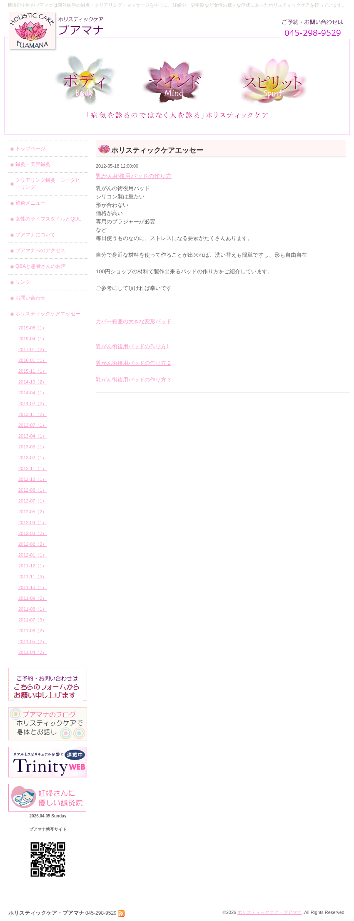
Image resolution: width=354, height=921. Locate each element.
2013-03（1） (32, 446)
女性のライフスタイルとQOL (48, 219)
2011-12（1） (32, 565)
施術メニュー (30, 203)
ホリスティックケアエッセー (47, 314)
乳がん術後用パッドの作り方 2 (133, 363)
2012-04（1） (32, 522)
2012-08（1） (32, 490)
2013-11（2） (32, 414)
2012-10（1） (32, 479)
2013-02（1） (32, 457)
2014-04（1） (32, 392)
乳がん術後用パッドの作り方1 (132, 346)
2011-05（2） (32, 641)
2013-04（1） (32, 435)
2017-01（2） (32, 349)
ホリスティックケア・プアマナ (269, 912)
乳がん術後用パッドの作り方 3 (133, 379)
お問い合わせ (30, 298)
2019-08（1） (32, 327)
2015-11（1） (32, 371)
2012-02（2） (32, 544)
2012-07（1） (32, 500)
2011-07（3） (32, 619)
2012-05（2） (32, 511)
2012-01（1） (32, 554)
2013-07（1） (32, 425)
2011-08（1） (32, 609)
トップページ (30, 148)
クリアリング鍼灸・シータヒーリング (47, 183)
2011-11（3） (32, 576)
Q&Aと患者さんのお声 (40, 266)
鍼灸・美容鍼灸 (32, 164)
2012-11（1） (32, 468)
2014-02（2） (32, 403)
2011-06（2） (32, 630)
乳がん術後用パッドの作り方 (134, 176)
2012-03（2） (32, 533)
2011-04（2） (32, 652)
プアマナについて (35, 235)
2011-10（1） (32, 587)
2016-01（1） (32, 360)
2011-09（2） (32, 598)
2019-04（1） (32, 338)
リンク (22, 282)
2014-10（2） (32, 381)
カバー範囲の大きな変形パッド (134, 321)
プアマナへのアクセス (40, 250)
